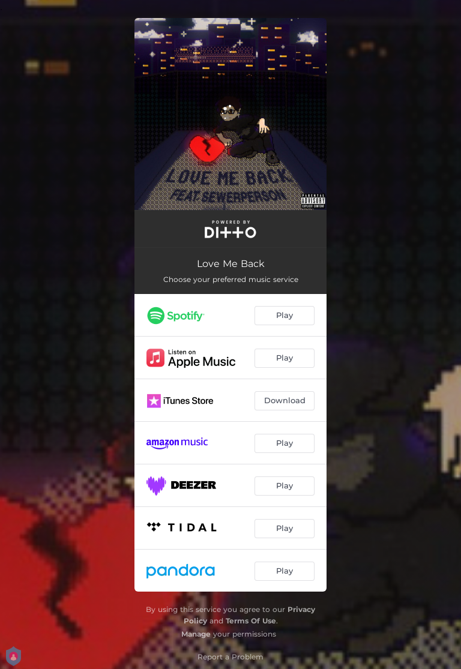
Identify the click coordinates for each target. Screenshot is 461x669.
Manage (196, 633)
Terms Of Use (251, 620)
